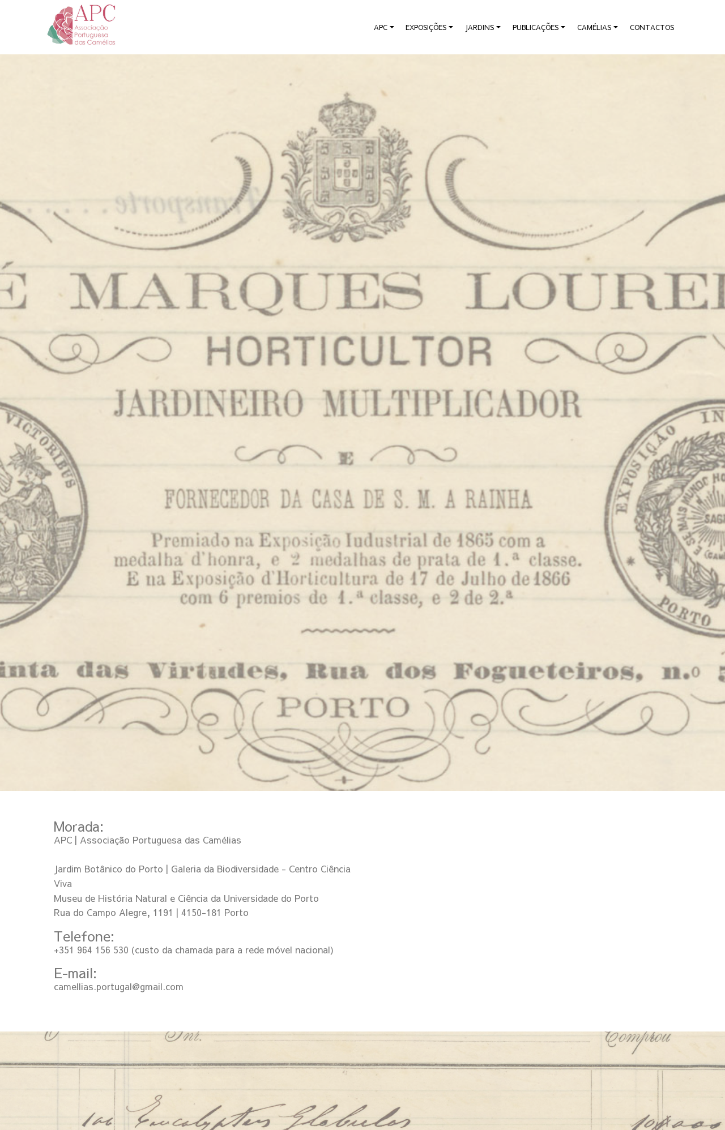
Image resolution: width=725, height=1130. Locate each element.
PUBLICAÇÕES (535, 27)
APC (380, 27)
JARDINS (479, 27)
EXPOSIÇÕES (426, 27)
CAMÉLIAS (594, 27)
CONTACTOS (652, 27)
